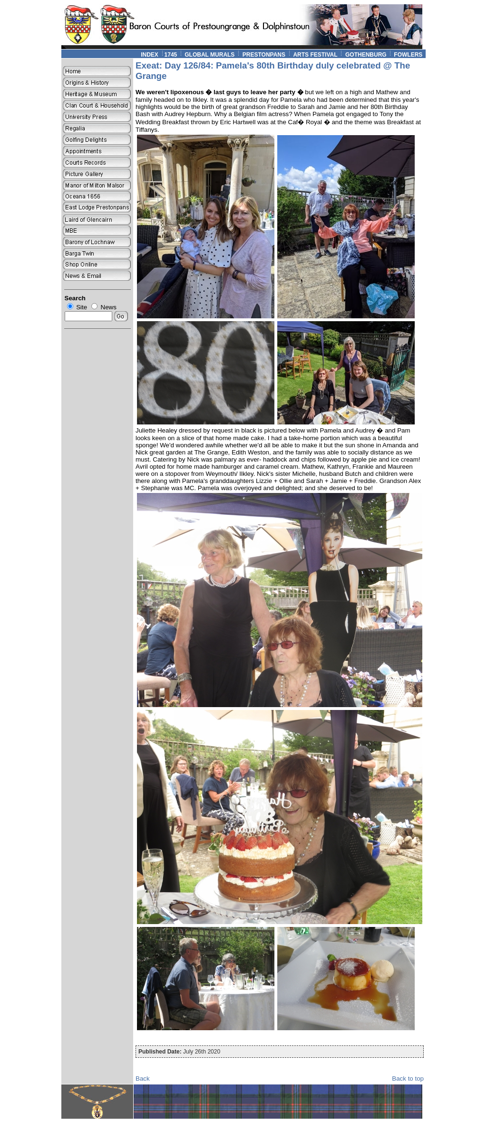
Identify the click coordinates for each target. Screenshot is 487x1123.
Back (143, 1078)
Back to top (408, 1078)
